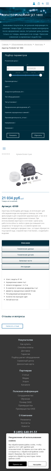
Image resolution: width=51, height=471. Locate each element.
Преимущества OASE (25, 409)
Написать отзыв (12, 326)
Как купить (25, 344)
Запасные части (25, 261)
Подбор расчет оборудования (25, 357)
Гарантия (25, 354)
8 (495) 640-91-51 (25, 432)
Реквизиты (25, 419)
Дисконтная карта (25, 364)
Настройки (37, 465)
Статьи (25, 375)
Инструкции (25, 266)
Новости (25, 426)
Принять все (17, 464)
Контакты (25, 423)
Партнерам (25, 370)
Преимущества (25, 405)
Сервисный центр (25, 360)
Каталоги (25, 384)
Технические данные (25, 249)
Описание (25, 243)
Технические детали (25, 255)
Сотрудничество (25, 395)
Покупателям (25, 339)
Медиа (25, 378)
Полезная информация (25, 391)
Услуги (26, 381)
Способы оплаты (25, 347)
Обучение (25, 399)
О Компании (25, 415)
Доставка (25, 350)
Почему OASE (25, 402)
